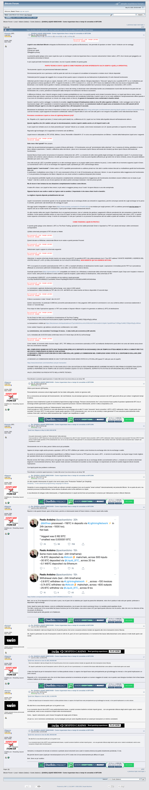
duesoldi (57, 36)
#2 (144, 383)
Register (29, 17)
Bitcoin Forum (8, 22)
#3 (144, 426)
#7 (144, 657)
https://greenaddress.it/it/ (51, 272)
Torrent (29, 15)
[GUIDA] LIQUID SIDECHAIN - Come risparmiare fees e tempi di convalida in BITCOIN (71, 22)
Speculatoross (49, 36)
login (21, 11)
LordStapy (70, 36)
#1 (144, 35)
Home (8, 17)
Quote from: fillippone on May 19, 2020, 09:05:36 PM (42, 430)
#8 (144, 692)
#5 (144, 507)
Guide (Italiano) (35, 22)
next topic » (141, 25)
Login (23, 17)
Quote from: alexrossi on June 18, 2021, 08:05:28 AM (42, 734)
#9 (144, 731)
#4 (144, 477)
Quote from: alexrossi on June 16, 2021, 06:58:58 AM (42, 660)
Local (16, 22)
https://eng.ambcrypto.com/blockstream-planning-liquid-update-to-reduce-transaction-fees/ (113, 109)
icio (63, 36)
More (34, 17)
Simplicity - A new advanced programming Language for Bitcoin (48, 483)
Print (142, 27)
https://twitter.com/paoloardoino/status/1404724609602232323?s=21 (49, 597)
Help (13, 17)
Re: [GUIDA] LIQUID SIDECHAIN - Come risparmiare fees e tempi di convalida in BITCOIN (62, 382)
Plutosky (7, 33)
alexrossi (7, 625)
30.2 (25, 15)
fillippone (39, 36)
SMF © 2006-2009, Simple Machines (81, 786)
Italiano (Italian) (24, 22)
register (27, 11)
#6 (144, 626)
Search (18, 17)
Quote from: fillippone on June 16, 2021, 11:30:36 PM (42, 696)
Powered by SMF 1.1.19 (63, 786)
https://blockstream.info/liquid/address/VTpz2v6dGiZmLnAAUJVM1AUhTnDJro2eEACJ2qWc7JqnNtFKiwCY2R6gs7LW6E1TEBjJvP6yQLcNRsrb (93, 323)
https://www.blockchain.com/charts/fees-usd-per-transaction (46, 363)
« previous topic (131, 25)
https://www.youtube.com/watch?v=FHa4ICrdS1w (73, 206)
